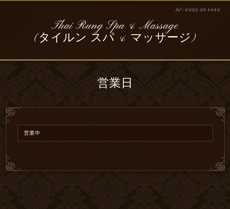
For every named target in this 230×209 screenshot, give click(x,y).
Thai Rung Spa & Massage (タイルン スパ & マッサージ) (115, 32)
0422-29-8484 (202, 10)
